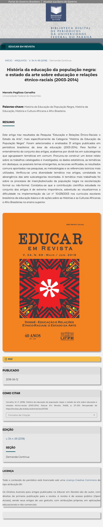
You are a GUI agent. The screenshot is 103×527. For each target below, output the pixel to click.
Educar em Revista (21, 46)
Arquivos (21, 60)
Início (8, 60)
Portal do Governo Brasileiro (24, 1)
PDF (10, 359)
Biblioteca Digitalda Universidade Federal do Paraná (71, 32)
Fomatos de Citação (19, 415)
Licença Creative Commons (81, 480)
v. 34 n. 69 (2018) (38, 60)
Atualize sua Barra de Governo (60, 1)
